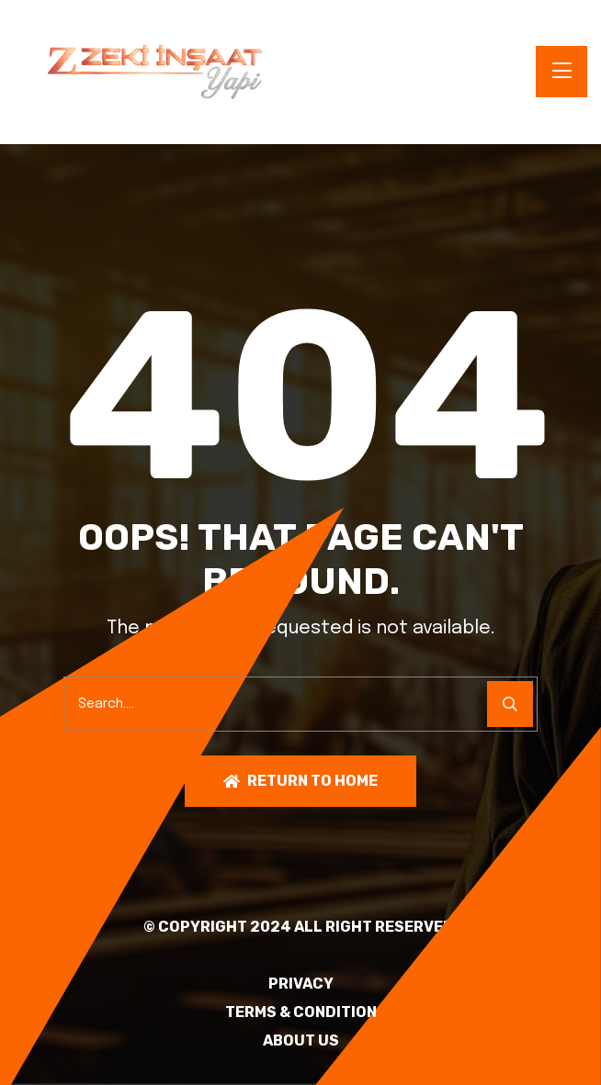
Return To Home (300, 780)
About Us (301, 1041)
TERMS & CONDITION (301, 1012)
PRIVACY (301, 984)
